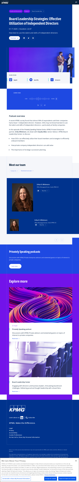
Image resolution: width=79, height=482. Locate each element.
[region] (39, 470)
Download (14, 38)
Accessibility (13, 433)
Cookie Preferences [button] (15, 435)
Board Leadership (38, 11)
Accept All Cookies (50, 478)
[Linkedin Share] (21, 417)
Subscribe (30, 418)
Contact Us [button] (13, 171)
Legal (11, 428)
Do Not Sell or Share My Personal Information (24, 437)
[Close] (76, 461)
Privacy (11, 430)
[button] (76, 2)
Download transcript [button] (26, 171)
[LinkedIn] (24, 38)
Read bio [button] (44, 191)
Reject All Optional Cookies (67, 478)
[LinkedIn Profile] (36, 224)
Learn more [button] (14, 266)
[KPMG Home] (5, 2)
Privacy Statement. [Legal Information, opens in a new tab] (50, 475)
